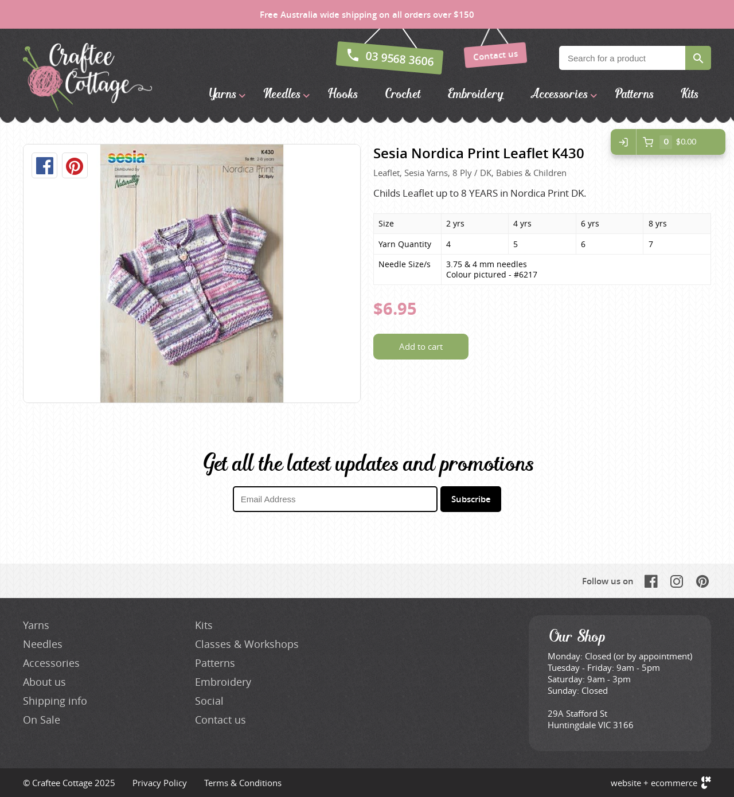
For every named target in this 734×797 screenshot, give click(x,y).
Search (698, 58)
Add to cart (421, 346)
